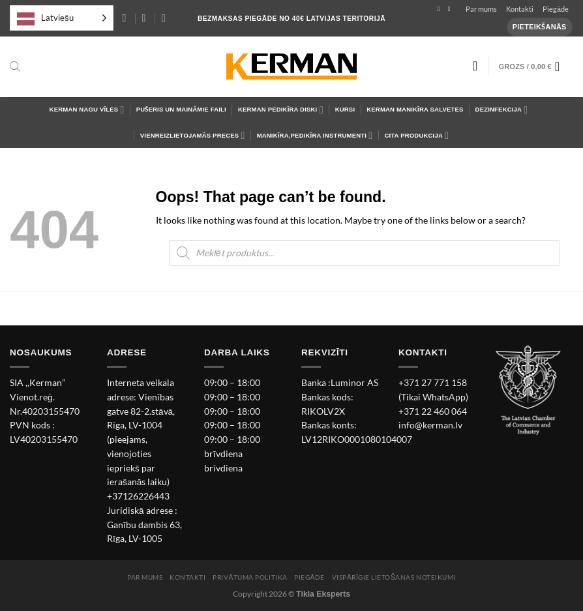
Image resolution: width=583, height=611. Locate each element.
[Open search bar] (15, 66)
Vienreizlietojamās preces (192, 135)
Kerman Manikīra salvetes (414, 109)
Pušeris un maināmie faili (181, 109)
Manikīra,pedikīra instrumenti (315, 135)
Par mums (481, 9)
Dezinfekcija (501, 110)
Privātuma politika (250, 577)
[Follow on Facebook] (440, 8)
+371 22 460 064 (432, 411)
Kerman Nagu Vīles (87, 110)
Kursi (345, 109)
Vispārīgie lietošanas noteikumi (394, 577)
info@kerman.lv (430, 425)
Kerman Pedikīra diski (280, 110)
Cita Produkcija (416, 135)
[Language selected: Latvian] (61, 18)
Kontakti (519, 9)
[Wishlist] (475, 66)
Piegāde (556, 9)
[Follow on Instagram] (451, 8)
